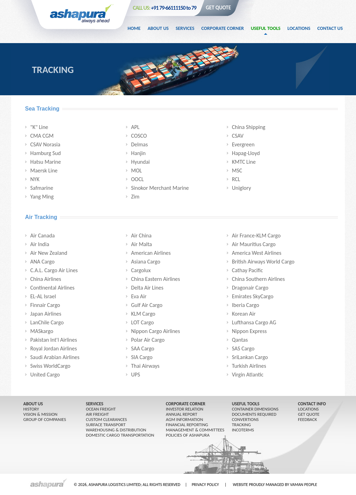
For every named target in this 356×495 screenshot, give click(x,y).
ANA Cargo (42, 261)
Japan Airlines (45, 313)
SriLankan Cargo (250, 357)
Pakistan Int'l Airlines (53, 339)
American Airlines (151, 253)
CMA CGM (42, 135)
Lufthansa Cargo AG (254, 322)
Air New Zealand (48, 253)
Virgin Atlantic (248, 374)
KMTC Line (244, 162)
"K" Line (39, 127)
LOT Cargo (142, 322)
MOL (136, 170)
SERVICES (94, 403)
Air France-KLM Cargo (256, 235)
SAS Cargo (243, 348)
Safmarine (41, 188)
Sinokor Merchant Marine (160, 188)
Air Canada (42, 235)
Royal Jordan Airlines (53, 348)
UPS (135, 374)
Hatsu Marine (45, 162)
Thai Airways (145, 366)
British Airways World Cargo (263, 261)
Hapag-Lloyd (246, 153)
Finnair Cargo (45, 305)
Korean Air (244, 313)
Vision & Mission (40, 414)
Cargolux (141, 270)
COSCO (139, 135)
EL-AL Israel (43, 296)
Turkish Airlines (249, 366)
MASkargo (41, 331)
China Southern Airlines (258, 279)
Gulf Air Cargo (146, 305)
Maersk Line (44, 170)
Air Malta (141, 244)
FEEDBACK (307, 419)
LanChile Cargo (47, 322)
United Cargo (45, 374)
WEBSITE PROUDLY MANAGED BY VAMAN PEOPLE (275, 484)
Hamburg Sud (45, 153)
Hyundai (140, 162)
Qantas (240, 339)
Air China (141, 235)
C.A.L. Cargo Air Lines (54, 270)
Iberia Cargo (245, 305)
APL (135, 127)
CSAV (237, 135)
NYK (34, 179)
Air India (39, 244)
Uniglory (241, 188)
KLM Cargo (143, 313)
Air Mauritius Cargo (254, 244)
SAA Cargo (142, 348)
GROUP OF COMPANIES (44, 419)
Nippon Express (249, 331)
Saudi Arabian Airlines (55, 357)
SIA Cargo (142, 357)
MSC (237, 170)
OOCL (137, 179)
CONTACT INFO (312, 403)
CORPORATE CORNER (185, 403)
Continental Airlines (52, 287)
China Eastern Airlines (155, 279)
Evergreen (243, 144)
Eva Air (138, 296)
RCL (236, 179)
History (31, 409)
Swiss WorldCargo (50, 366)
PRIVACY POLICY (205, 484)
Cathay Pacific (247, 270)
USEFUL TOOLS (245, 403)
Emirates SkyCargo (252, 296)
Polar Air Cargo (147, 339)
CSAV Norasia (45, 144)
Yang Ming (42, 196)
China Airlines (45, 279)
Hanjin (138, 153)
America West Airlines (256, 253)
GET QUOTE (218, 8)
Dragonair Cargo (250, 287)
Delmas (139, 144)
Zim (135, 196)
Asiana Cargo (145, 261)
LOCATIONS (308, 409)
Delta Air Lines (147, 287)
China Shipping (248, 127)
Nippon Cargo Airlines (155, 331)
